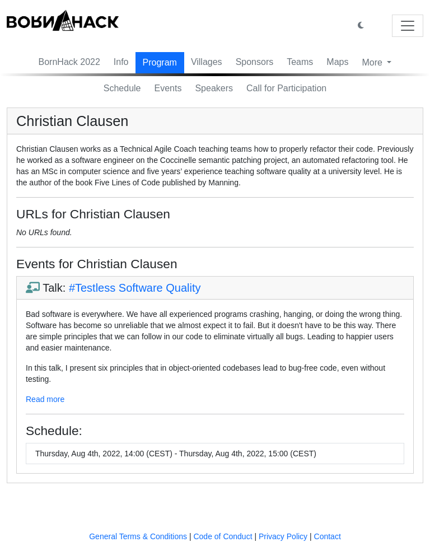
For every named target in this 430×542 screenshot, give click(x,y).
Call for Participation (286, 88)
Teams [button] (300, 62)
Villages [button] (206, 62)
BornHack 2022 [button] (69, 62)
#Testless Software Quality (135, 288)
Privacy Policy (283, 536)
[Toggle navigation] (407, 26)
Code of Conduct (222, 536)
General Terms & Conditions (138, 536)
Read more (45, 399)
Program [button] (160, 62)
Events (168, 88)
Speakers (214, 88)
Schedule (122, 88)
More (373, 62)
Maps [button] (337, 62)
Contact (327, 536)
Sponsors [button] (255, 62)
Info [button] (121, 62)
